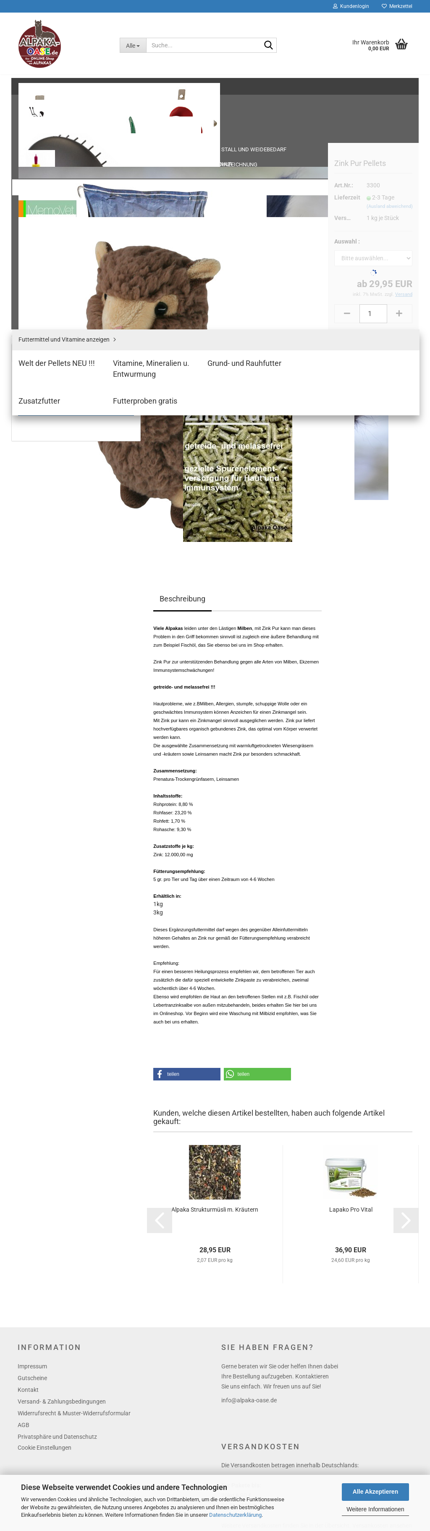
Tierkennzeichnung (48, 131)
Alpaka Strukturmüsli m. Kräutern (214, 964)
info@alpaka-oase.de (249, 1154)
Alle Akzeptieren (375, 1491)
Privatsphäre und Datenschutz (57, 1191)
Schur (33, 115)
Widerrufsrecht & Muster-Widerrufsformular (74, 1167)
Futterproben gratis (49, 284)
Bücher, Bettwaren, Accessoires (64, 320)
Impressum (32, 1120)
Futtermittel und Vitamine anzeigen (69, 221)
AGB (23, 1179)
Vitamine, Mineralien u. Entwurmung (71, 247)
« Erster (167, 121)
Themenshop (40, 301)
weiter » (225, 121)
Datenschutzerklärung (235, 1515)
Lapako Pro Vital (350, 964)
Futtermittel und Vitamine (56, 206)
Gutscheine (32, 1132)
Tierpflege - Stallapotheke (56, 150)
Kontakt (28, 1144)
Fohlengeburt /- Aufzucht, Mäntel (62, 169)
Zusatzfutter (40, 272)
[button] (186, 828)
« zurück (196, 121)
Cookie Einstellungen (44, 1202)
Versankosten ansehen (382, 1280)
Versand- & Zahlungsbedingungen (62, 1156)
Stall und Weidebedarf (52, 98)
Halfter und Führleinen (52, 188)
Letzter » (254, 121)
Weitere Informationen (375, 1509)
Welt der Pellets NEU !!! (53, 234)
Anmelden (76, 404)
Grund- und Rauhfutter (54, 259)
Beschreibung (182, 353)
